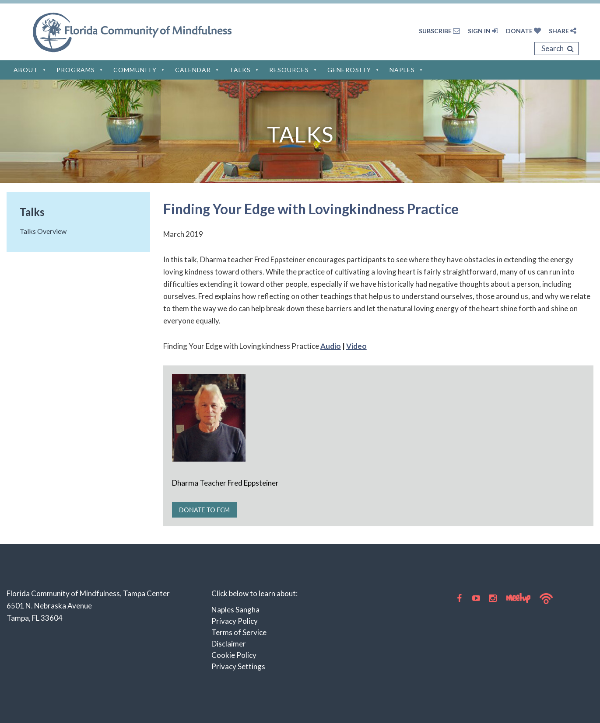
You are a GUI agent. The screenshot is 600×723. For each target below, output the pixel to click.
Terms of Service (239, 632)
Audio (330, 346)
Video (356, 346)
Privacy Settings (238, 666)
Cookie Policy (233, 655)
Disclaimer (228, 643)
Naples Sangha (235, 609)
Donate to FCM (204, 509)
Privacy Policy (234, 621)
